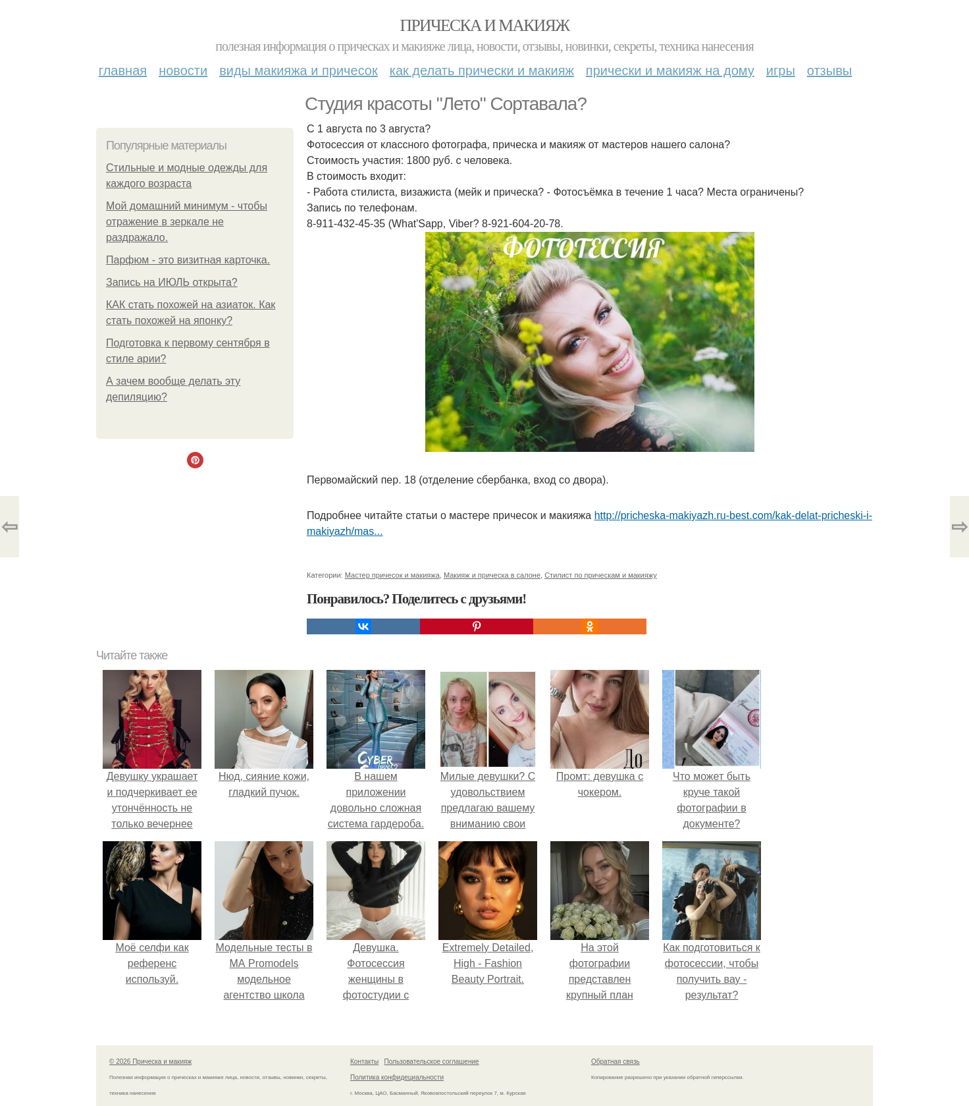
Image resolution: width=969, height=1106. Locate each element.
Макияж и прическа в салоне (492, 575)
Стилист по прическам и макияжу (600, 575)
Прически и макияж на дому (670, 70)
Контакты (364, 1061)
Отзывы (829, 70)
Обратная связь (615, 1061)
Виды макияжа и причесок (298, 70)
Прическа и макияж (484, 25)
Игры (780, 70)
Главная (123, 70)
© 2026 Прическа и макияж (150, 1061)
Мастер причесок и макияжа (392, 575)
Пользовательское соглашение (431, 1061)
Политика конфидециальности (397, 1077)
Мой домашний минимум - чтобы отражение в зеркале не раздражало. (186, 221)
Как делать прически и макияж (482, 70)
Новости (183, 70)
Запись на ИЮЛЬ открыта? (172, 282)
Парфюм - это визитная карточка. (188, 259)
